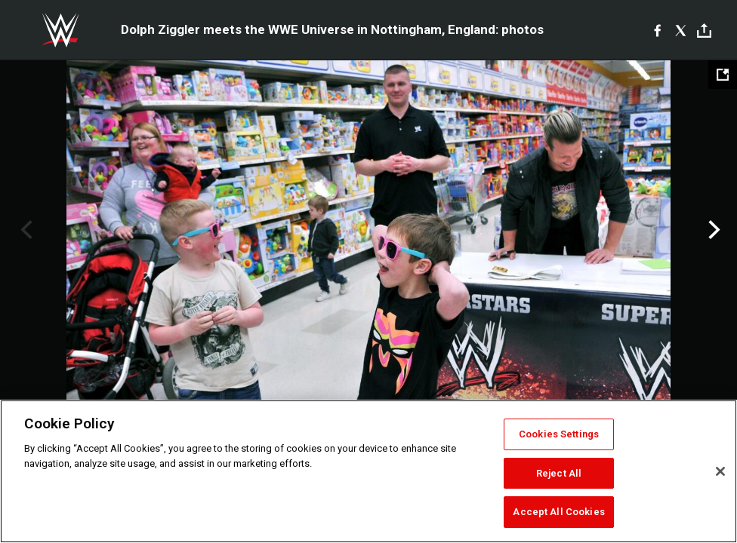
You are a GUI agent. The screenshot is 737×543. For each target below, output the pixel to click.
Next (712, 230)
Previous (24, 230)
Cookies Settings (559, 434)
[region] (368, 471)
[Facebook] (657, 30)
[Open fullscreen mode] (722, 74)
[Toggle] (704, 30)
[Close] (720, 471)
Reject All (558, 473)
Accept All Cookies (558, 511)
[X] (680, 30)
